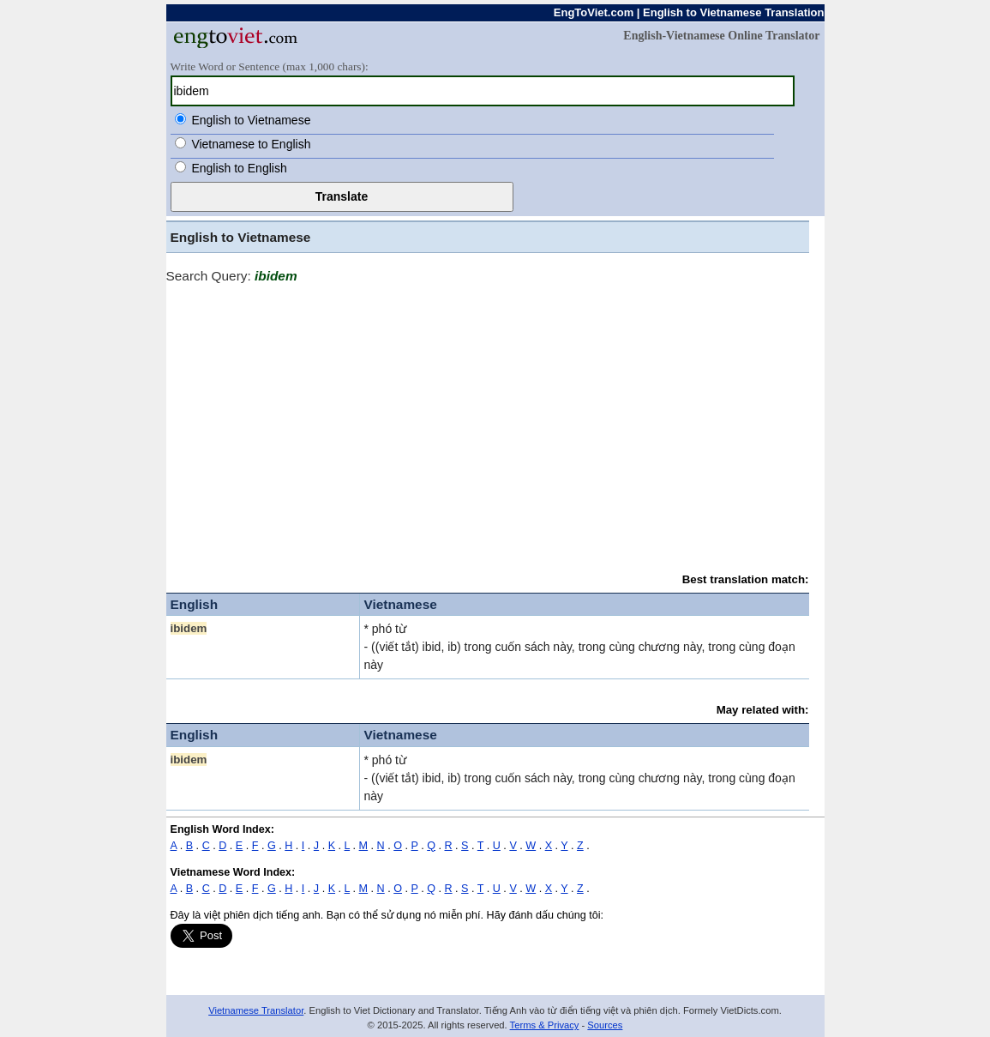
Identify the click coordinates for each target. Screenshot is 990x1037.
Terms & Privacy (544, 1025)
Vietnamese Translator (255, 1010)
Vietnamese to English (250, 144)
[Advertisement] (487, 420)
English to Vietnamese (250, 120)
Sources (604, 1025)
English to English (238, 168)
